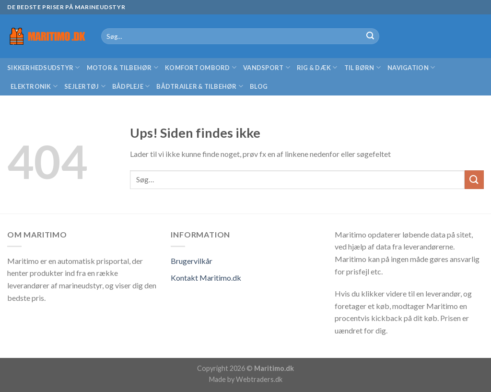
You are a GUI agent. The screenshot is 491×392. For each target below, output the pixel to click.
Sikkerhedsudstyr (43, 67)
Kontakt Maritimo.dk (206, 277)
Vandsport (266, 67)
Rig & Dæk (317, 67)
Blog (259, 86)
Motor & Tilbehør (123, 67)
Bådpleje (131, 86)
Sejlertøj (84, 86)
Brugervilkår (191, 260)
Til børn (362, 67)
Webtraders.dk (259, 379)
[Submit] (370, 36)
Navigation (411, 67)
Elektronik (34, 86)
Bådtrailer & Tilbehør (199, 86)
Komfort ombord (200, 67)
